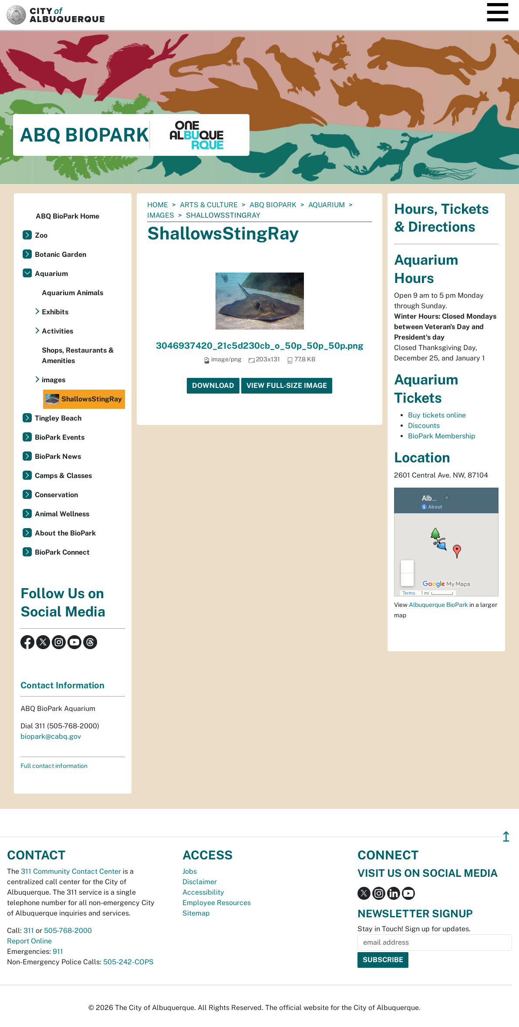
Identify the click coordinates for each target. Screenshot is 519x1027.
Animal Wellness (62, 514)
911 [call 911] (58, 951)
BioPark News (58, 456)
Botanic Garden (60, 254)
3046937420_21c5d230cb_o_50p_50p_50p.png (260, 345)
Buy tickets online (437, 415)
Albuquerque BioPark (438, 604)
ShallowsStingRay (83, 399)
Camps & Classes (63, 475)
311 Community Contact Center (71, 871)
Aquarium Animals (72, 293)
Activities (57, 331)
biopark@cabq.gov (50, 736)
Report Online (29, 941)
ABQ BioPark (273, 205)
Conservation (56, 495)
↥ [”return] (506, 836)
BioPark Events (59, 437)
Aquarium (326, 205)
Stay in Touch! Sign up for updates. (414, 929)
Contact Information (62, 685)
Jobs (189, 871)
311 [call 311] (29, 930)
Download (213, 385)
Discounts (424, 425)
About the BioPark (65, 533)
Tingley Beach (58, 418)
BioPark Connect (62, 552)
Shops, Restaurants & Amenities (78, 355)
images (160, 215)
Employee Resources (216, 903)
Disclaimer (199, 882)
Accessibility (203, 892)
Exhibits (55, 312)
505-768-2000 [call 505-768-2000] (68, 930)
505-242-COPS (128, 962)
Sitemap (196, 913)
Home (157, 205)
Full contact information (54, 765)
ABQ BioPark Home (67, 216)
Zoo (41, 235)
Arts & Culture (209, 205)
